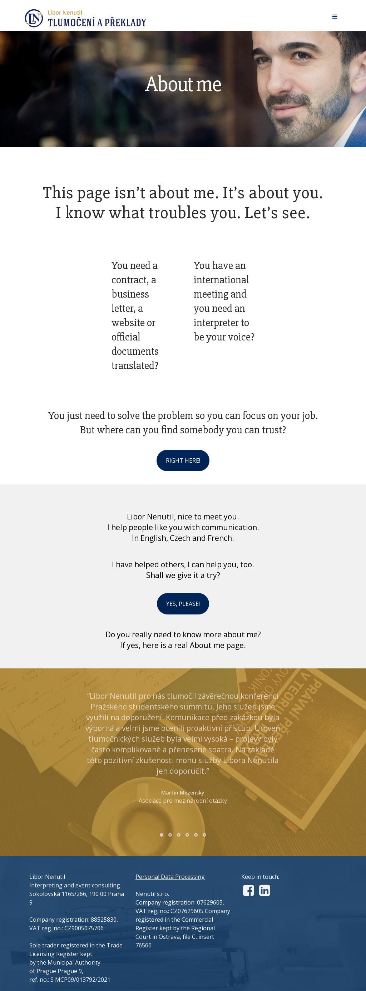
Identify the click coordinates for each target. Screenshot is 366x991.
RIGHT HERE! (183, 460)
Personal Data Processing (170, 877)
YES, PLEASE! (183, 604)
